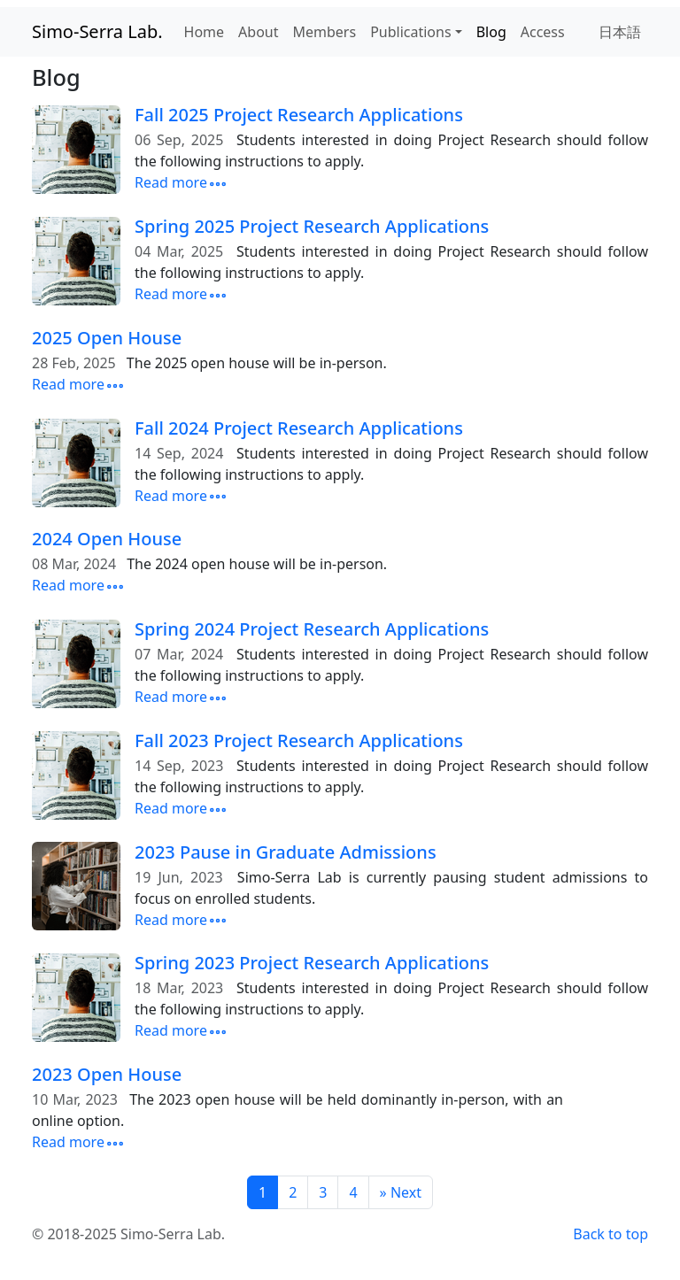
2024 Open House (107, 539)
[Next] (400, 1192)
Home (204, 32)
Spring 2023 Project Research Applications (312, 963)
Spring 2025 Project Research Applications (312, 226)
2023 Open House (107, 1074)
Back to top (610, 1234)
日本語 (620, 32)
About (258, 32)
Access (543, 32)
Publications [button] (410, 32)
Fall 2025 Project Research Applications (299, 115)
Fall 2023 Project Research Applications (299, 740)
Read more (181, 182)
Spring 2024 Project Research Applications (312, 629)
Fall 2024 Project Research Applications (299, 428)
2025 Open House (107, 338)
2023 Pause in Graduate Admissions (286, 852)
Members (325, 32)
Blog (491, 32)
